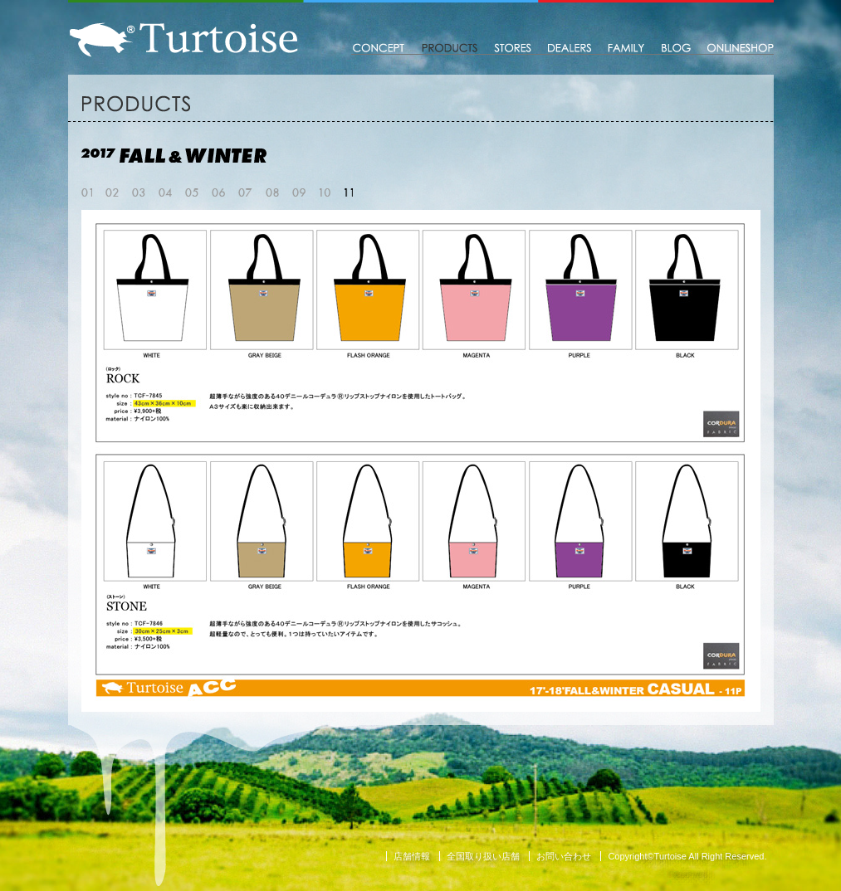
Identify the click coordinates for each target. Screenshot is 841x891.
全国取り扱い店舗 (483, 856)
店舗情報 (412, 856)
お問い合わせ (563, 856)
